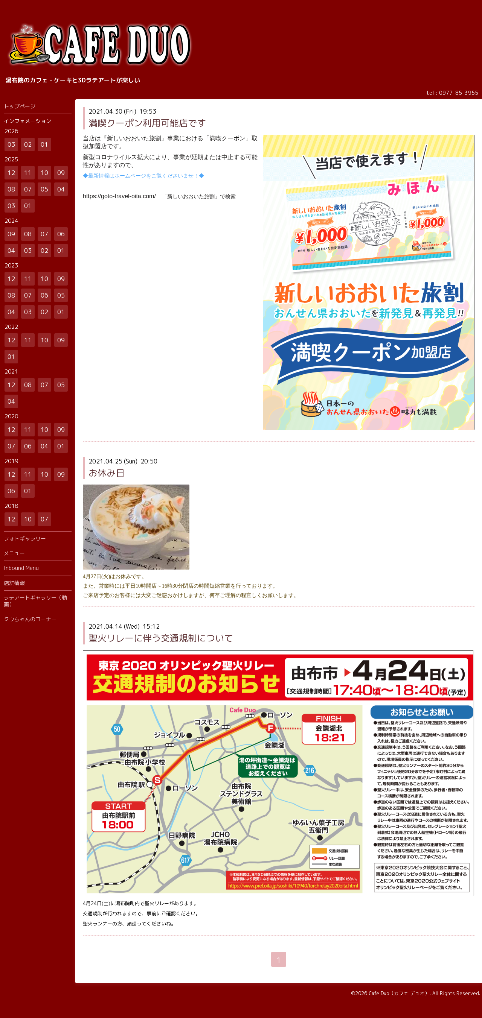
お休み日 (106, 472)
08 (11, 189)
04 (61, 189)
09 (61, 173)
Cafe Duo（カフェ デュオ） (399, 993)
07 (28, 189)
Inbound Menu (21, 567)
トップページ (19, 106)
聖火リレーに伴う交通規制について (160, 638)
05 (44, 189)
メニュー (14, 553)
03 (11, 144)
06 (61, 234)
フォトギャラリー (25, 538)
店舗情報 (14, 582)
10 (44, 173)
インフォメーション (27, 121)
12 (11, 173)
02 (28, 144)
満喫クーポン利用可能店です (147, 123)
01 (44, 144)
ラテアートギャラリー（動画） (35, 601)
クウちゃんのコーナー (30, 619)
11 (28, 173)
